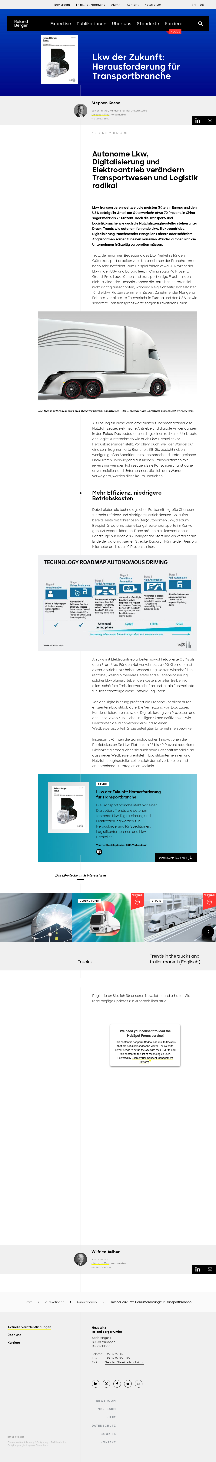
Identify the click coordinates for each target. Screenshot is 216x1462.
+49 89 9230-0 (115, 1354)
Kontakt (108, 1442)
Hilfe (111, 1417)
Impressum (106, 1409)
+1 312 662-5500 (100, 118)
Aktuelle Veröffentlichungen (29, 1327)
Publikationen (54, 1302)
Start (28, 1302)
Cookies (108, 1434)
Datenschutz (104, 1425)
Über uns (15, 1335)
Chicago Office (100, 114)
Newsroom (62, 4)
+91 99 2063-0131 (101, 1267)
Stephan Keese (106, 103)
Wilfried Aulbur (105, 1252)
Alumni (116, 4)
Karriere (14, 1343)
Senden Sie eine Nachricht (124, 1362)
